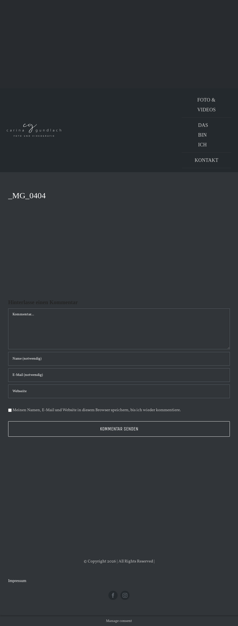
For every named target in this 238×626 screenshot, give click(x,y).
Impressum (17, 580)
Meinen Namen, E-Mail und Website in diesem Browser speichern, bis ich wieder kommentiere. (96, 410)
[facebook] (113, 595)
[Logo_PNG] (34, 126)
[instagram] (125, 595)
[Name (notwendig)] (119, 359)
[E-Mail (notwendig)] (119, 375)
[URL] (119, 391)
